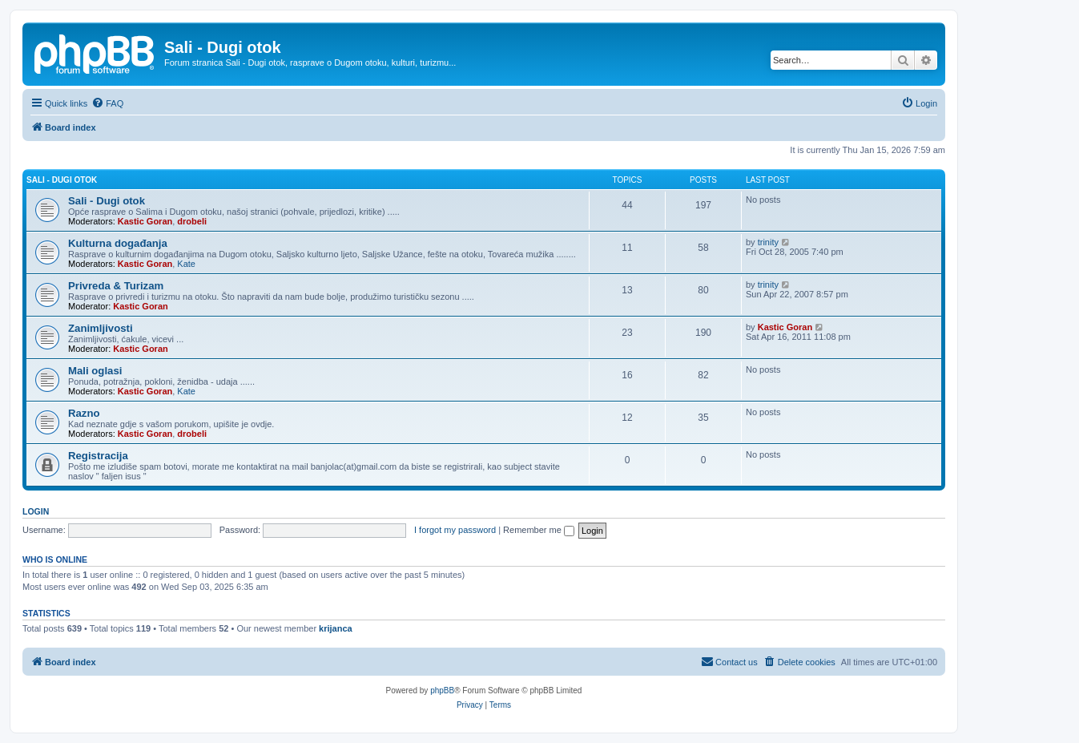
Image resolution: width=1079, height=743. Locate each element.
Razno (84, 413)
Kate (186, 264)
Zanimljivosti (100, 328)
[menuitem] (107, 103)
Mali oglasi (95, 371)
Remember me (538, 530)
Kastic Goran (145, 221)
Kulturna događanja (117, 243)
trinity (768, 242)
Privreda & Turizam (115, 286)
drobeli (192, 221)
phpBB (442, 690)
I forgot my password (455, 530)
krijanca (335, 628)
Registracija (98, 456)
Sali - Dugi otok (61, 180)
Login (35, 511)
